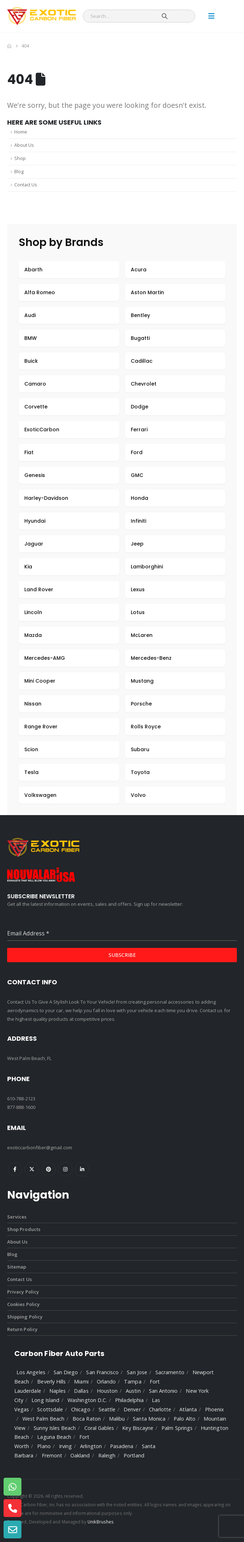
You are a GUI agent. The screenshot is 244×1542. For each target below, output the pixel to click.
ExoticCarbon (41, 429)
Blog (19, 172)
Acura (138, 269)
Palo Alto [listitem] (184, 1418)
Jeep (137, 543)
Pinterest (48, 1169)
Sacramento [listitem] (169, 1372)
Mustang (142, 680)
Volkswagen (40, 795)
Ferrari (139, 429)
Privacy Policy (23, 1292)
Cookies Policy (23, 1304)
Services (17, 1217)
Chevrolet (143, 383)
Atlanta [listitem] (187, 1409)
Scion (31, 749)
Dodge (139, 406)
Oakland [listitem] (80, 1455)
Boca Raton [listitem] (87, 1418)
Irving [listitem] (65, 1446)
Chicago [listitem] (80, 1409)
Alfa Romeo (39, 292)
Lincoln (33, 612)
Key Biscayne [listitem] (137, 1428)
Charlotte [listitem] (160, 1409)
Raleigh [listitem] (106, 1455)
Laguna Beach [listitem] (54, 1436)
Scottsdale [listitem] (50, 1409)
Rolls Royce (146, 726)
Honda (139, 498)
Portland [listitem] (134, 1455)
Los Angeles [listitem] (30, 1372)
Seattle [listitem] (107, 1409)
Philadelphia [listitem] (129, 1400)
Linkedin (82, 1169)
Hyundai (34, 520)
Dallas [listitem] (81, 1390)
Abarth (33, 269)
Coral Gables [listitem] (99, 1428)
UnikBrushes (101, 1522)
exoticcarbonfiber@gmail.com (39, 1147)
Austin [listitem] (133, 1390)
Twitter (32, 1169)
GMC (137, 475)
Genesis (34, 475)
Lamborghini (147, 566)
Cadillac (142, 361)
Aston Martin (147, 292)
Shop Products (23, 1229)
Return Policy (22, 1329)
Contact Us (25, 185)
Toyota (140, 772)
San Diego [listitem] (66, 1372)
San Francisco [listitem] (102, 1372)
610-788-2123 (21, 1098)
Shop (20, 158)
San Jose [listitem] (137, 1372)
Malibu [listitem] (117, 1418)
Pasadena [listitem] (122, 1446)
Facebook (15, 1169)
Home (20, 132)
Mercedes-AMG (44, 658)
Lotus (138, 612)
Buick (31, 361)
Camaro (35, 383)
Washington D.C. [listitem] (87, 1400)
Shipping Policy (25, 1317)
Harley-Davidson (46, 498)
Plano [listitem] (43, 1446)
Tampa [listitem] (132, 1381)
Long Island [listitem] (45, 1400)
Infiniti (138, 520)
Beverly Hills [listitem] (51, 1381)
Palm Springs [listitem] (177, 1428)
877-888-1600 (21, 1107)
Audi (30, 315)
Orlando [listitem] (106, 1381)
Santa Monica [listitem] (149, 1418)
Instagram (65, 1169)
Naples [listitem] (57, 1390)
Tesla (31, 772)
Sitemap (16, 1267)
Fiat (29, 452)
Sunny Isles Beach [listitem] (55, 1428)
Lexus (138, 589)
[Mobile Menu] (211, 16)
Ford (137, 452)
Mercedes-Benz (151, 658)
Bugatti (140, 338)
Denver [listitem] (132, 1409)
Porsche (141, 703)
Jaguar (33, 543)
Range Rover (41, 726)
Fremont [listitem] (52, 1455)
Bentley (140, 315)
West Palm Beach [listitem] (43, 1418)
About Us (24, 145)
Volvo (138, 795)
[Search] (165, 16)
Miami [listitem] (81, 1381)
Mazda (33, 635)
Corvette (36, 406)
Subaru (140, 749)
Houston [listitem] (107, 1390)
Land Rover (38, 589)
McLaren (142, 635)
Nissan (32, 703)
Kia (28, 566)
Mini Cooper (39, 680)
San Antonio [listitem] (163, 1390)
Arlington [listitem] (91, 1446)
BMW (30, 338)
